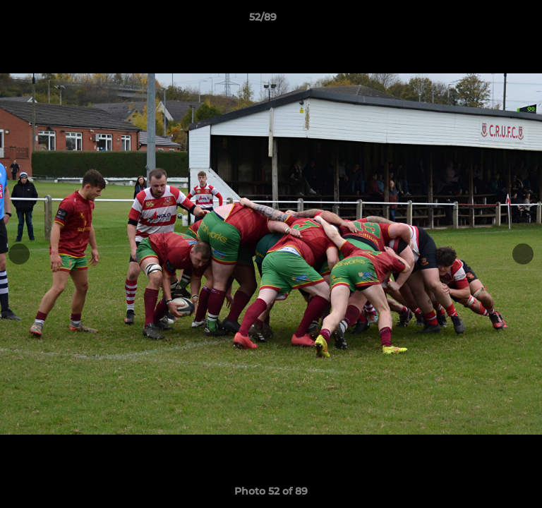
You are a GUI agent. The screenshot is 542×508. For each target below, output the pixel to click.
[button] (491, 20)
